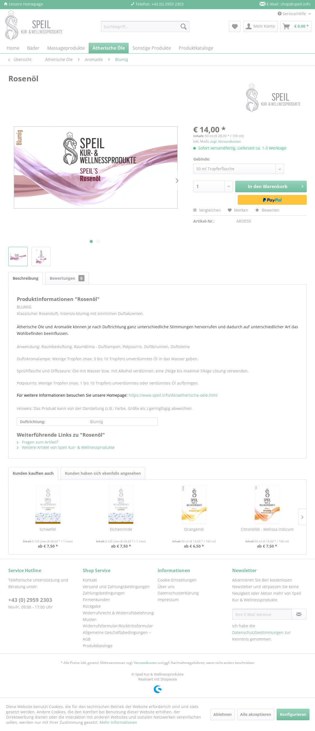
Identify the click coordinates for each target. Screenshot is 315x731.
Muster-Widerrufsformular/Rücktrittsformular (118, 623)
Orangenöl (194, 529)
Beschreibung (25, 278)
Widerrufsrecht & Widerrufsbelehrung (118, 612)
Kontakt (90, 580)
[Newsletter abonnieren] (299, 614)
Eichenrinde (121, 529)
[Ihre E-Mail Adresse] (262, 614)
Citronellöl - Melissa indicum (267, 529)
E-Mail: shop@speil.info (285, 4)
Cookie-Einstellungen (177, 580)
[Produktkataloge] (196, 48)
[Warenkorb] (296, 26)
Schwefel (47, 529)
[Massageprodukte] (66, 48)
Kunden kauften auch (33, 473)
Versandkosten (145, 662)
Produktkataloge (98, 645)
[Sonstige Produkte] (152, 48)
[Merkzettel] (235, 26)
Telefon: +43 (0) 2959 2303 (157, 4)
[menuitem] (145, 26)
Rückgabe (92, 606)
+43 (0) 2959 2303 (30, 600)
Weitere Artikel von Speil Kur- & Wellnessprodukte (66, 447)
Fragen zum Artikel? (37, 442)
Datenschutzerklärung (178, 593)
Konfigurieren (293, 714)
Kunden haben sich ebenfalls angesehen (103, 473)
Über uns (166, 586)
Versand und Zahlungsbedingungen (116, 586)
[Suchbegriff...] (145, 26)
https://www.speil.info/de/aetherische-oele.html (173, 395)
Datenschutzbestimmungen (258, 632)
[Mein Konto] (260, 26)
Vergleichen (207, 210)
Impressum (168, 599)
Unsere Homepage (23, 4)
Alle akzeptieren (255, 714)
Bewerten (267, 210)
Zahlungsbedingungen (104, 593)
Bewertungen (67, 278)
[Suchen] (183, 26)
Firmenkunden (96, 599)
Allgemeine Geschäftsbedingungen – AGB (117, 636)
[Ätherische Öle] (109, 48)
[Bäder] (33, 48)
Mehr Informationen (118, 722)
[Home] (13, 48)
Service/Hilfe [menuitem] (292, 13)
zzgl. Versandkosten (225, 141)
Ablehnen (222, 714)
